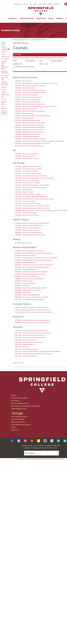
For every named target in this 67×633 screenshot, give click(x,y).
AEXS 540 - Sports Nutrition (23, 81)
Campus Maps (42, 4)
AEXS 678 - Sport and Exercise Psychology (27, 120)
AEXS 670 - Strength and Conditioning (26, 109)
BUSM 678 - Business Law (22, 285)
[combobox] (5, 47)
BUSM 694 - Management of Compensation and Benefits (31, 297)
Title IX (13, 427)
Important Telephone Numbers (4, 112)
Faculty (3, 99)
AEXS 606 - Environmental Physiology (26, 95)
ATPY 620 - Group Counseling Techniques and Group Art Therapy (34, 199)
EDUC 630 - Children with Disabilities (26, 356)
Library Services (18, 4)
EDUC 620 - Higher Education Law (25, 344)
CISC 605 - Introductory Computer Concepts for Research (32, 307)
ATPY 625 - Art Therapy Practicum (25, 201)
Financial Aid (5, 75)
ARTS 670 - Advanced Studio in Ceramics (27, 158)
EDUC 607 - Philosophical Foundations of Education (30, 337)
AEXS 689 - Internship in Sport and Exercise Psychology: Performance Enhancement (39, 141)
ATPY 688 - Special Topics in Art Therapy (27, 215)
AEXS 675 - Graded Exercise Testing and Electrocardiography (33, 116)
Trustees (3, 92)
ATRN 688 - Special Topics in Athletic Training (28, 232)
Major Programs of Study (4, 67)
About (51, 18)
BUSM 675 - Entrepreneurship (23, 281)
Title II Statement (4, 107)
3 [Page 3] (20, 363)
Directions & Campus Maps (19, 398)
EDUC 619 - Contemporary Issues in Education (28, 342)
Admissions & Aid (27, 18)
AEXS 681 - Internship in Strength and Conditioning (30, 127)
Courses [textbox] (4, 47)
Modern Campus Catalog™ (56, 459)
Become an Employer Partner (20, 403)
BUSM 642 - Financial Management (25, 269)
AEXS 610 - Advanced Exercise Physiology (27, 99)
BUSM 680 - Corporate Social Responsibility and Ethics (31, 288)
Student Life (41, 18)
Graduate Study (4, 62)
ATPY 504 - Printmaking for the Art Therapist (28, 166)
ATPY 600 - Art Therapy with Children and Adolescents (31, 176)
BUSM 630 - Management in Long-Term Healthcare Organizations (34, 265)
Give (31, 4)
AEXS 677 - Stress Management (24, 118)
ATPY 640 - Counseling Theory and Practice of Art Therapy (32, 208)
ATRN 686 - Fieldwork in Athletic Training (27, 230)
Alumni (35, 4)
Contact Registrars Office (18, 409)
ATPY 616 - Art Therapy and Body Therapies (27, 194)
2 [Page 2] (18, 363)
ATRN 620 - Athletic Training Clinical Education (29, 225)
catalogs (21, 459)
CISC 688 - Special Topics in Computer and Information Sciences (34, 312)
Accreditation (5, 59)
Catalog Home (5, 56)
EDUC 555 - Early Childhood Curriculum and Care (29, 335)
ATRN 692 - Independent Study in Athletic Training (30, 235)
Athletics (59, 18)
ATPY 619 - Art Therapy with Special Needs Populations (31, 196)
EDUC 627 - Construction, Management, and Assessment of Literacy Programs (38, 351)
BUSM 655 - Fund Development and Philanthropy (29, 279)
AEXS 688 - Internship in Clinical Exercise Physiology (30, 139)
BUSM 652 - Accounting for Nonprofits (26, 276)
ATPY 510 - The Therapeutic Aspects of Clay (28, 173)
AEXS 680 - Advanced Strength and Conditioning (29, 125)
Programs (4, 87)
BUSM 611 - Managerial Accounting (25, 255)
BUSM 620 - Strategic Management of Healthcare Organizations (33, 260)
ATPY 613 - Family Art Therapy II (24, 192)
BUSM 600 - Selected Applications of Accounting (29, 251)
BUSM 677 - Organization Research (25, 283)
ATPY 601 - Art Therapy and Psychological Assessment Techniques (34, 178)
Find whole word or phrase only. (25, 67)
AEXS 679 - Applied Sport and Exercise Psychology (30, 122)
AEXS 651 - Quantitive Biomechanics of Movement (29, 104)
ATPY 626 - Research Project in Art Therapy (27, 203)
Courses (3, 90)
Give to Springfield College (19, 416)
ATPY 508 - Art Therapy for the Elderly (26, 171)
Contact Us (14, 430)
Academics (13, 18)
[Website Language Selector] (41, 453)
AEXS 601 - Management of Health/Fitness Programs (30, 85)
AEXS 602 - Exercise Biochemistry (25, 88)
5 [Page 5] (23, 363)
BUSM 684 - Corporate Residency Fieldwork (28, 290)
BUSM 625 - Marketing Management (25, 262)
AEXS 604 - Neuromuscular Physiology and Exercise (30, 92)
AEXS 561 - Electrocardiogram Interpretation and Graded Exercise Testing (36, 83)
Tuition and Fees (4, 78)
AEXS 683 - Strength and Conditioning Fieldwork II (30, 132)
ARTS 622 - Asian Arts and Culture (25, 156)
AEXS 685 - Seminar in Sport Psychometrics (27, 134)
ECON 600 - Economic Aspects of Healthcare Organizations (32, 320)
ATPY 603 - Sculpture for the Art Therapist (27, 183)
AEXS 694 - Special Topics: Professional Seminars (29, 146)
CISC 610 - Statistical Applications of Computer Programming (33, 310)
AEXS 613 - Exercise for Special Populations (27, 102)
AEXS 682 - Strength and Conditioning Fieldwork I (29, 129)
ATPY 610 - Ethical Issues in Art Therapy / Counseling (30, 187)
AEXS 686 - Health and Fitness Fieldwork (27, 136)
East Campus (15, 401)
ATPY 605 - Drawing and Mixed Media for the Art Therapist (32, 185)
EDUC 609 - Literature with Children (25, 340)
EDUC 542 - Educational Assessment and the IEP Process (31, 330)
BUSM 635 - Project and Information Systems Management (32, 267)
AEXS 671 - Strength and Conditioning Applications (30, 111)
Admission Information (4, 72)
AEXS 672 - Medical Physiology (24, 113)
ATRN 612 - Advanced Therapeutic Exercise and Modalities (32, 223)
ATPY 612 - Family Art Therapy (24, 190)
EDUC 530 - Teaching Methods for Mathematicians (30, 299)
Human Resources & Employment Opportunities (25, 406)
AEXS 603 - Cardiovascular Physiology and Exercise (30, 90)
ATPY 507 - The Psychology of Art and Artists (28, 169)
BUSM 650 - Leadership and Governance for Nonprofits (31, 272)
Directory (25, 4)
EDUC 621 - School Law (22, 347)
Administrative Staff (5, 95)
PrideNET (50, 4)
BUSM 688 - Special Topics (23, 292)
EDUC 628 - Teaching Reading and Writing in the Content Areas (33, 354)
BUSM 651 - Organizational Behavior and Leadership (30, 274)
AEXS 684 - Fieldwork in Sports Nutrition (27, 154)
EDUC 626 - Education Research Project (26, 349)
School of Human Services (4, 102)
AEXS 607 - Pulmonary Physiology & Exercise (28, 97)
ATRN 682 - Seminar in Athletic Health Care (28, 228)
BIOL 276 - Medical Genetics (23, 243)
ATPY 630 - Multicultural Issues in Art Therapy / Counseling (32, 206)
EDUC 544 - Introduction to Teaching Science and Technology (33, 333)
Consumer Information (18, 419)
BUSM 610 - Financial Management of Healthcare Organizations (33, 253)
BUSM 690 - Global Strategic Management (27, 295)
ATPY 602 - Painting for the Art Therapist (27, 180)
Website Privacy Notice (18, 422)
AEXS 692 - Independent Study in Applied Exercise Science (32, 143)
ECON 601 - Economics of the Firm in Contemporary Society (32, 322)
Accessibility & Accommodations (21, 425)
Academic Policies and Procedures (4, 83)
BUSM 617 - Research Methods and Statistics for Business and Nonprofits (36, 258)
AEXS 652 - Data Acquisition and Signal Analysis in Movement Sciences (36, 106)
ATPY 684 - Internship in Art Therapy (25, 213)
